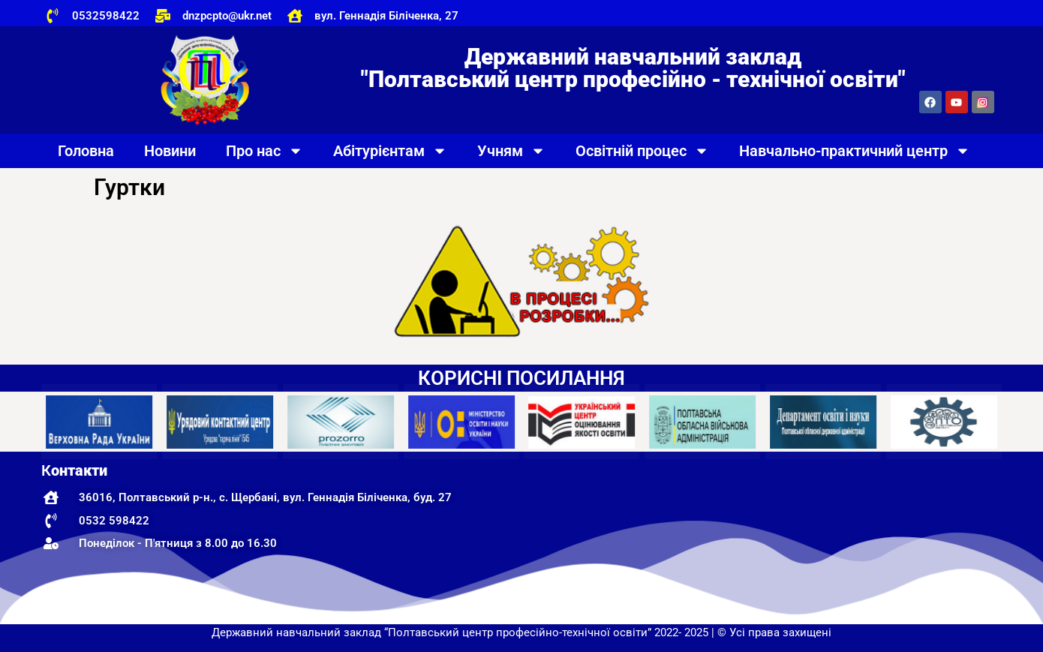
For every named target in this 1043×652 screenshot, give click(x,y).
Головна (86, 151)
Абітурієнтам (390, 151)
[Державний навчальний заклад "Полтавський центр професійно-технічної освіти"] (847, 538)
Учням (511, 151)
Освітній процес (642, 151)
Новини (170, 151)
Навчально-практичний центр (854, 151)
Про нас (264, 151)
